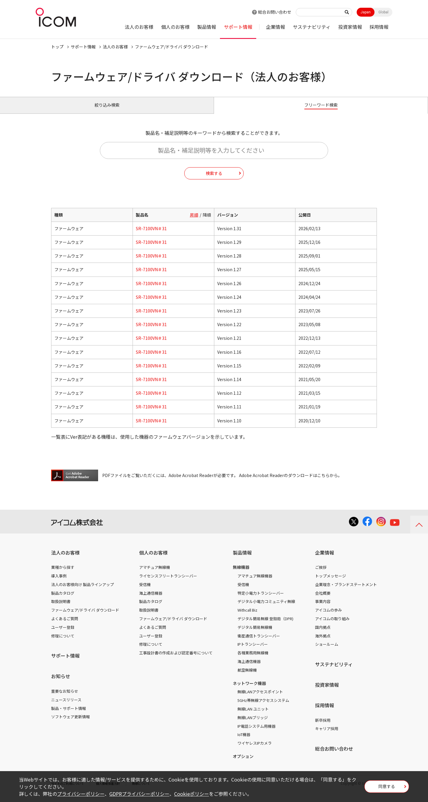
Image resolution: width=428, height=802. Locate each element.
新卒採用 (323, 727)
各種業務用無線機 (252, 659)
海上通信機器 (150, 600)
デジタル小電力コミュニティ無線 (266, 608)
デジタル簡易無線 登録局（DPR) (265, 625)
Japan (366, 12)
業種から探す (62, 574)
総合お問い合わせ (274, 12)
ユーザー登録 (62, 634)
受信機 (145, 591)
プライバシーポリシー (81, 793)
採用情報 (378, 26)
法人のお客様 (139, 26)
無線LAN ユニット (253, 716)
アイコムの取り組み (332, 625)
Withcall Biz (247, 617)
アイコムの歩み (328, 617)
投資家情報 (350, 26)
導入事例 (59, 582)
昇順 (194, 222)
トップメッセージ (330, 582)
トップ (57, 47)
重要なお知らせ (64, 698)
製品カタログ (62, 600)
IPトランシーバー (252, 651)
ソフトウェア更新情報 (70, 723)
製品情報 (206, 26)
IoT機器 (243, 741)
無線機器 (241, 574)
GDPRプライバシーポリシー (139, 793)
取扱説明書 (60, 608)
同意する (386, 788)
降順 (207, 222)
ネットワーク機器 (249, 690)
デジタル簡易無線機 (254, 634)
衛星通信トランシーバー (258, 642)
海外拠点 (323, 642)
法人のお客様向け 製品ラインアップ (82, 591)
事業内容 (323, 608)
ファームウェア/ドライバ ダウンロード (85, 617)
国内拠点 (323, 634)
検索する (214, 180)
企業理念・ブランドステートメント (346, 591)
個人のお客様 (175, 26)
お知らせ (60, 682)
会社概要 (323, 600)
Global (383, 12)
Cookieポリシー (191, 793)
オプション (243, 763)
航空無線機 (247, 677)
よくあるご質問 (64, 625)
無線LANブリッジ (252, 724)
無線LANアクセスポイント (260, 698)
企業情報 (275, 26)
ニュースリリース (66, 706)
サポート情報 (238, 26)
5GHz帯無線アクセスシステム (263, 707)
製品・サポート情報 (68, 715)
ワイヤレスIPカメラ (254, 750)
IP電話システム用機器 (256, 732)
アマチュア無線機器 (254, 582)
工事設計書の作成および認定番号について (176, 659)
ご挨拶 (321, 574)
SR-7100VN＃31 (151, 235)
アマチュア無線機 (154, 574)
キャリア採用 (326, 735)
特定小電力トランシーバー (260, 600)
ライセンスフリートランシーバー (168, 582)
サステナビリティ (312, 26)
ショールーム (326, 651)
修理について (62, 642)
